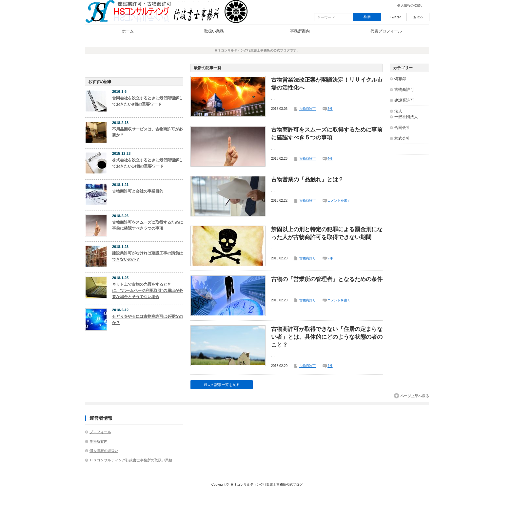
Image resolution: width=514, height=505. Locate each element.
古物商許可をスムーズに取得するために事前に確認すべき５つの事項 (327, 134)
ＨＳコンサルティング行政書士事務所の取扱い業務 (130, 460)
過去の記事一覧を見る (222, 385)
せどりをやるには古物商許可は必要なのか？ (147, 319)
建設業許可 (404, 100)
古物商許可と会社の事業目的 (137, 191)
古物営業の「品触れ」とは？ (307, 179)
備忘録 (400, 78)
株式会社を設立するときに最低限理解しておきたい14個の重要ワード (147, 163)
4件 (330, 158)
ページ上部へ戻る (414, 396)
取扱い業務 (214, 31)
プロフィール (100, 432)
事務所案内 (300, 31)
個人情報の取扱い (410, 5)
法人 (398, 111)
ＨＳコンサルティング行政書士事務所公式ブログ (266, 484)
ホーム (128, 31)
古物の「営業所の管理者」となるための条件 (327, 279)
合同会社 (402, 127)
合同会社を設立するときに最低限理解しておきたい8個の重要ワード (147, 101)
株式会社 (402, 138)
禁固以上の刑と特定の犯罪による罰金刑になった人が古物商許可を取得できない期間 (327, 233)
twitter (395, 17)
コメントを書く (338, 200)
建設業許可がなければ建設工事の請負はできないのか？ (147, 256)
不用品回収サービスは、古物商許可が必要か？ (147, 132)
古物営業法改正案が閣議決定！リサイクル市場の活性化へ (327, 84)
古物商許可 (307, 109)
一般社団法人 (406, 116)
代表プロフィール (386, 31)
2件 (330, 109)
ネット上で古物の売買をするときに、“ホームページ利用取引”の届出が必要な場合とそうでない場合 (147, 290)
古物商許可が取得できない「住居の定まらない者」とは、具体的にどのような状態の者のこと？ (327, 337)
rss (417, 17)
